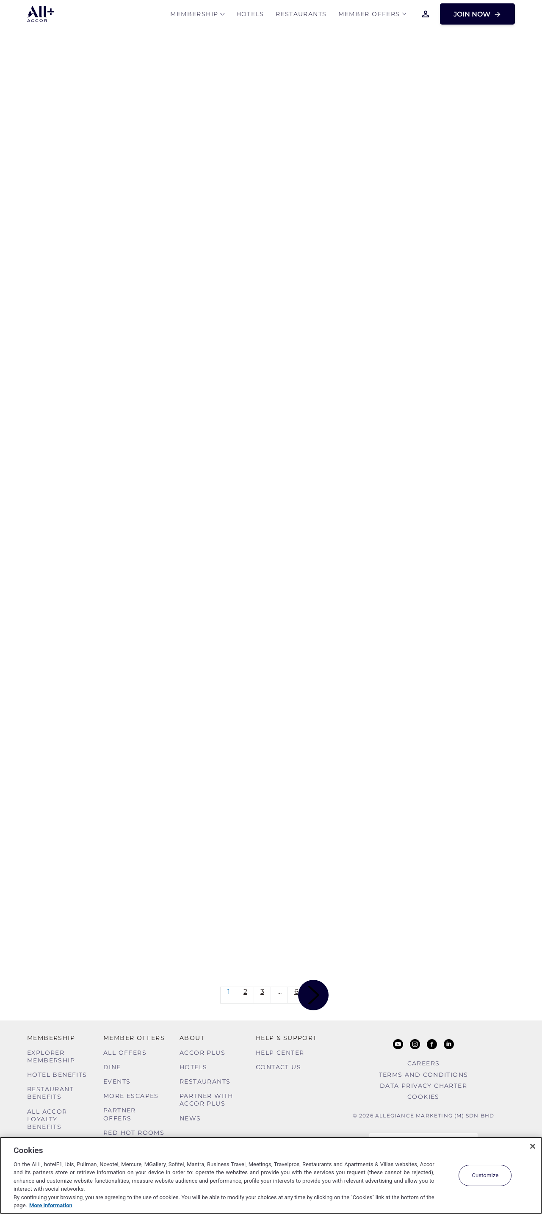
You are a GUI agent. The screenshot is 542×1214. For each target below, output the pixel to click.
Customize (485, 1175)
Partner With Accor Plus (206, 1099)
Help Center (280, 1052)
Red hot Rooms (133, 1133)
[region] (271, 1175)
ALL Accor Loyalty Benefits (47, 1119)
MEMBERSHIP (194, 15)
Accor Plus (202, 1052)
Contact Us (278, 1067)
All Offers (125, 1052)
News (190, 1118)
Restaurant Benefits (50, 1093)
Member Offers (369, 15)
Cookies (423, 1097)
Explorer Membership (51, 1056)
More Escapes (131, 1096)
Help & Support (286, 1038)
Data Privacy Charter (423, 1086)
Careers (423, 1063)
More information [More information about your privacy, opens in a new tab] (50, 1205)
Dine (112, 1067)
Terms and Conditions (423, 1074)
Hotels (250, 15)
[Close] (532, 1146)
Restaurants (301, 15)
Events (116, 1081)
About (192, 1038)
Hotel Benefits (57, 1074)
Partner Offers (119, 1114)
